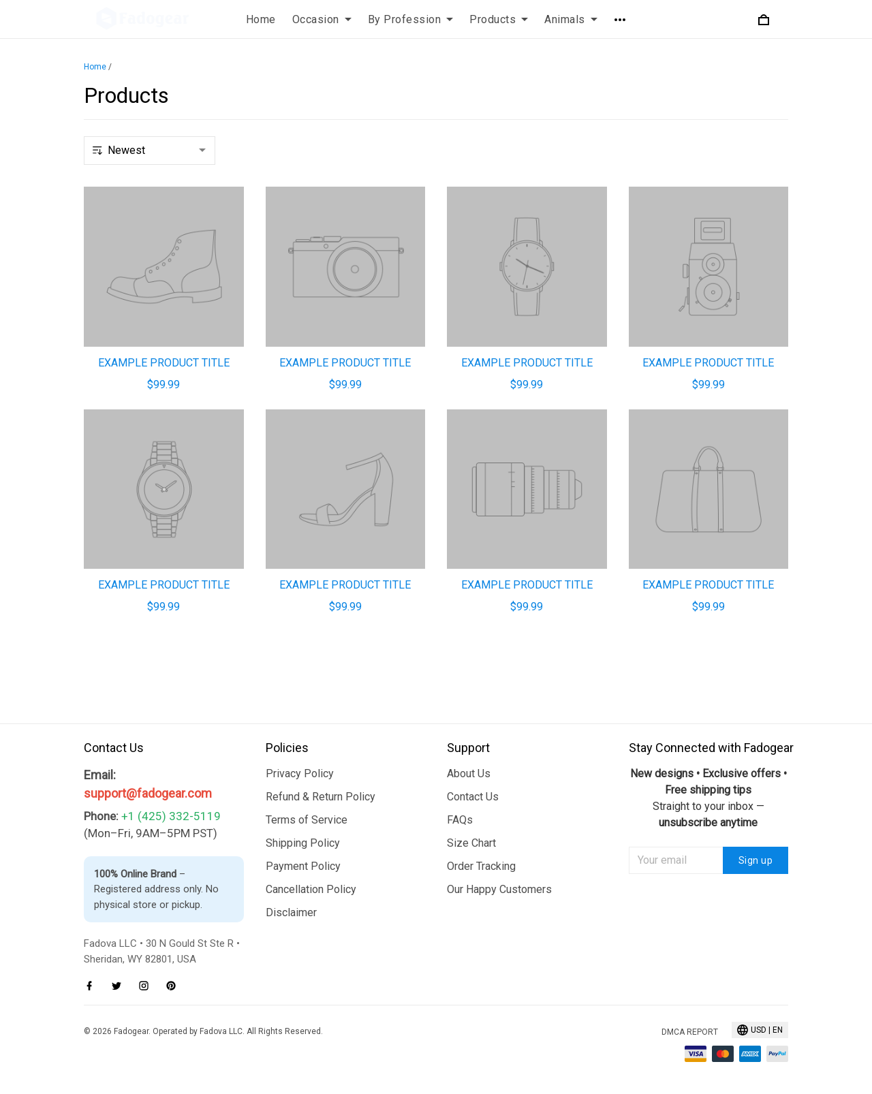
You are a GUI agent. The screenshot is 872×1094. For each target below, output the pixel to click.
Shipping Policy (303, 843)
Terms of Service (306, 819)
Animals (570, 19)
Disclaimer (291, 912)
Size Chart (471, 843)
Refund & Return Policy (320, 796)
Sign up (755, 860)
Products (498, 19)
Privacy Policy (300, 773)
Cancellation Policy (311, 889)
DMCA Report (689, 1032)
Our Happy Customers (499, 889)
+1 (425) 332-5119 (171, 816)
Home (261, 19)
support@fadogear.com (148, 793)
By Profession (411, 19)
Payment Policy (303, 866)
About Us (468, 773)
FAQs (460, 819)
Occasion (322, 19)
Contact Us (473, 796)
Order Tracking (481, 866)
